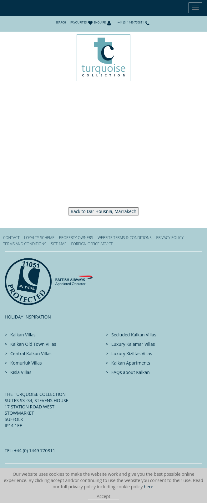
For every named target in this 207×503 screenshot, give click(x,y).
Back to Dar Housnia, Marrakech (103, 211)
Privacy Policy (169, 237)
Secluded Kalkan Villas (133, 335)
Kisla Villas (20, 372)
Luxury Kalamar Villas (133, 344)
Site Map (59, 243)
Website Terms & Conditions (125, 237)
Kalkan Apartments (130, 363)
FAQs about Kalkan (130, 372)
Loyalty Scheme (39, 237)
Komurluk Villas (26, 363)
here (148, 487)
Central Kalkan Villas (31, 353)
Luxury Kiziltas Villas (131, 353)
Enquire (100, 22)
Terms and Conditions (24, 243)
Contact (11, 237)
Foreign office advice (92, 243)
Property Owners (76, 237)
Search (61, 22)
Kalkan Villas (23, 335)
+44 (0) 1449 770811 (131, 22)
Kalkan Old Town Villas (33, 344)
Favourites (78, 22)
